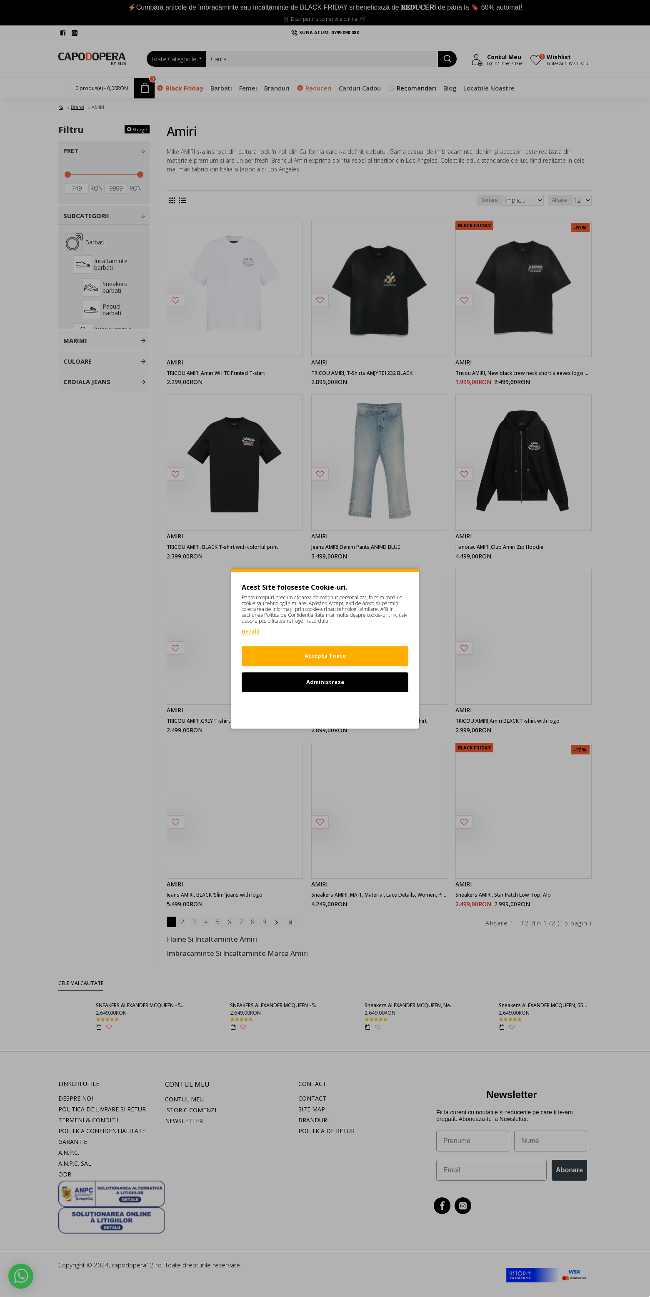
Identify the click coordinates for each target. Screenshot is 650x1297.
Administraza (325, 682)
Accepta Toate (325, 655)
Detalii (251, 631)
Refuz (325, 707)
